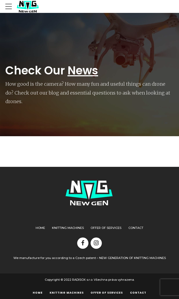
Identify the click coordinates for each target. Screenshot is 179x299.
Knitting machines (68, 228)
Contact (135, 228)
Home (40, 228)
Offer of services (106, 228)
